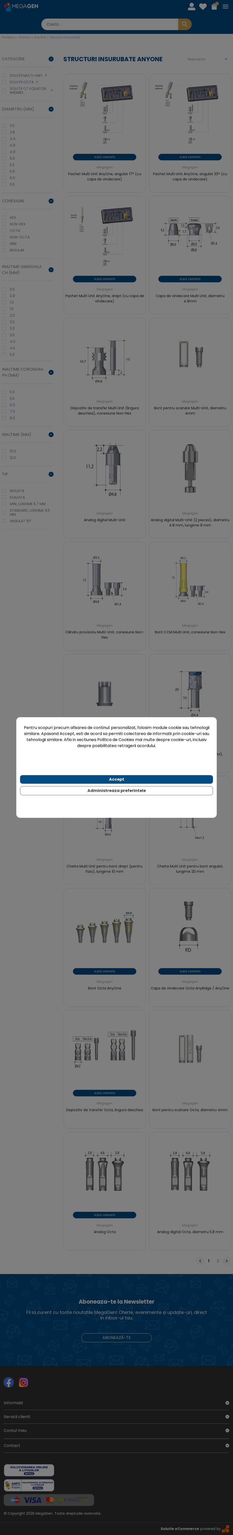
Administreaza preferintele (116, 790)
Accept (116, 779)
